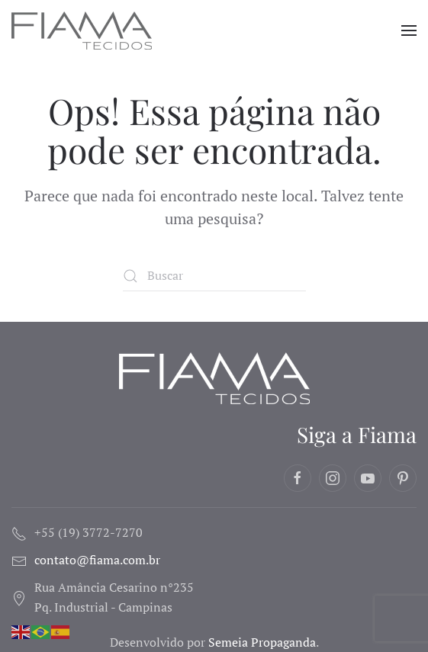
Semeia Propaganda (262, 642)
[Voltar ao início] (83, 30)
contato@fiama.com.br (97, 559)
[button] (409, 30)
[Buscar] (214, 276)
